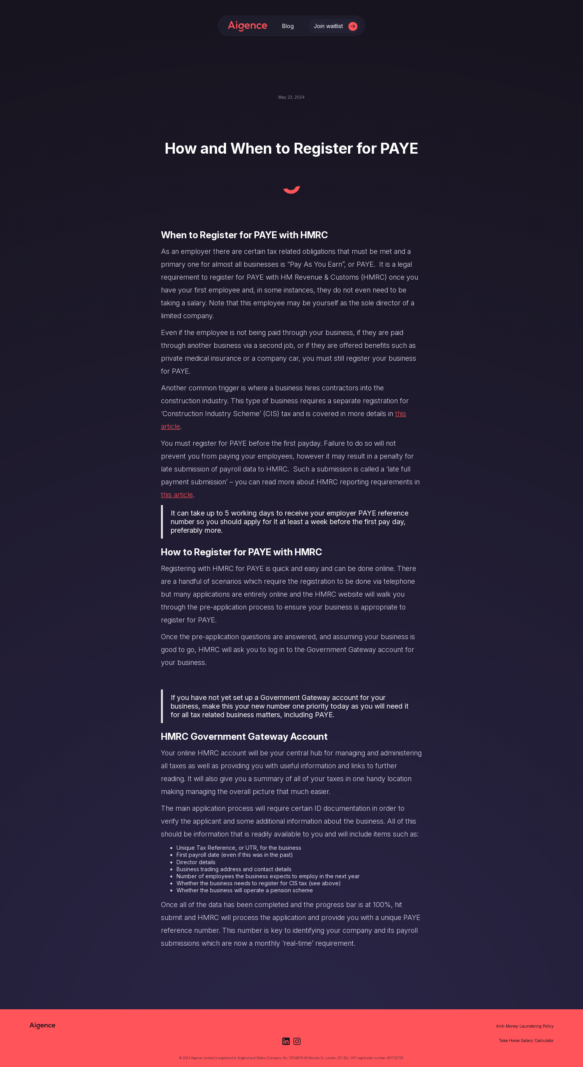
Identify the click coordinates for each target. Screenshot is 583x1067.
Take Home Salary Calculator (526, 1040)
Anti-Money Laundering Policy (525, 1026)
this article (177, 495)
